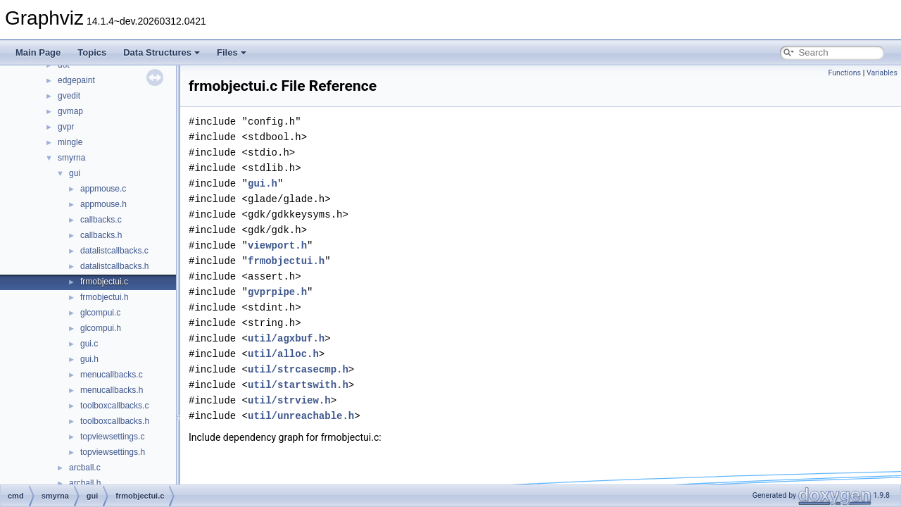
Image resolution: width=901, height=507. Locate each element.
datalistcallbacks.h (114, 266)
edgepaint (76, 80)
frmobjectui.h (104, 297)
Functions (844, 72)
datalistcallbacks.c (114, 251)
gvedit (69, 96)
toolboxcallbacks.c (114, 406)
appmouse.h (103, 204)
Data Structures (161, 52)
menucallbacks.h (111, 390)
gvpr (66, 127)
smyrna (71, 158)
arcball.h (85, 483)
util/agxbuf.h (286, 338)
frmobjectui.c (104, 282)
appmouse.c (103, 189)
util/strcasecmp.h (298, 369)
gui (74, 173)
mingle (70, 142)
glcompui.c (100, 313)
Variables (882, 72)
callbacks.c (101, 220)
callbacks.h (101, 235)
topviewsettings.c (112, 437)
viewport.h (277, 245)
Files (231, 52)
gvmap (70, 111)
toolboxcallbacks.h (114, 421)
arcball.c (85, 467)
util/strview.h (289, 400)
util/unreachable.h (301, 416)
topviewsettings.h (112, 452)
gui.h (89, 359)
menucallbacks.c (111, 375)
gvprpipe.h (277, 292)
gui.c (89, 344)
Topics (91, 52)
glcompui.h (100, 328)
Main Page (38, 52)
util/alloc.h (283, 354)
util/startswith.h (298, 385)
